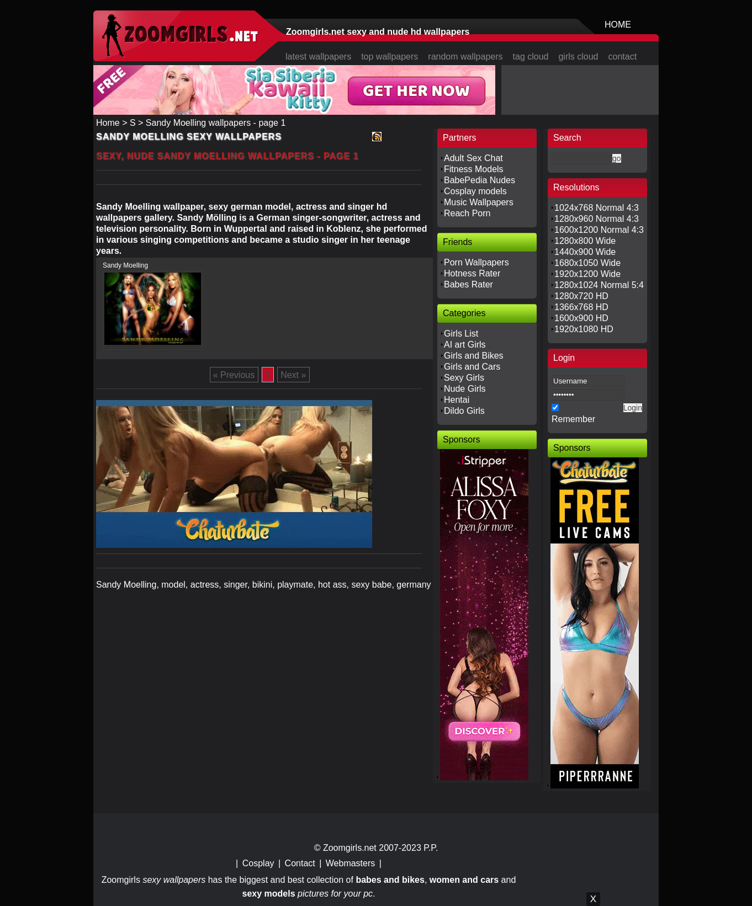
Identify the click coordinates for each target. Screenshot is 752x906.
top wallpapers (389, 56)
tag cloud (531, 56)
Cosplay (258, 863)
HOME (618, 24)
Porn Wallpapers (476, 262)
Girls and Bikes (474, 355)
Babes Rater (468, 284)
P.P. (430, 847)
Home (108, 122)
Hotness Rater (472, 273)
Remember (573, 419)
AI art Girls (465, 344)
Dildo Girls (464, 410)
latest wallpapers (318, 56)
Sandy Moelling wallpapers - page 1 (215, 122)
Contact (300, 863)
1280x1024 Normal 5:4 (599, 285)
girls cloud (578, 56)
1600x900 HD (581, 318)
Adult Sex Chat (473, 158)
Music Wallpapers (478, 202)
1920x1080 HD (583, 329)
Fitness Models (474, 169)
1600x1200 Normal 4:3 (599, 230)
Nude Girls (465, 388)
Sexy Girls (464, 377)
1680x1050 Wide (587, 263)
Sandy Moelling (125, 265)
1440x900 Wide (585, 252)
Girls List (461, 333)
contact (622, 56)
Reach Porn (467, 213)
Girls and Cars (472, 366)
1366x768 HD (581, 307)
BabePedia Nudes (479, 180)
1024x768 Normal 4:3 (596, 207)
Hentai (456, 399)
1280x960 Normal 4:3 (596, 218)
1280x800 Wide (585, 241)
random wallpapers (465, 56)
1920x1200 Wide (587, 274)
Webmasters (350, 863)
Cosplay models (475, 191)
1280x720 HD (581, 296)
